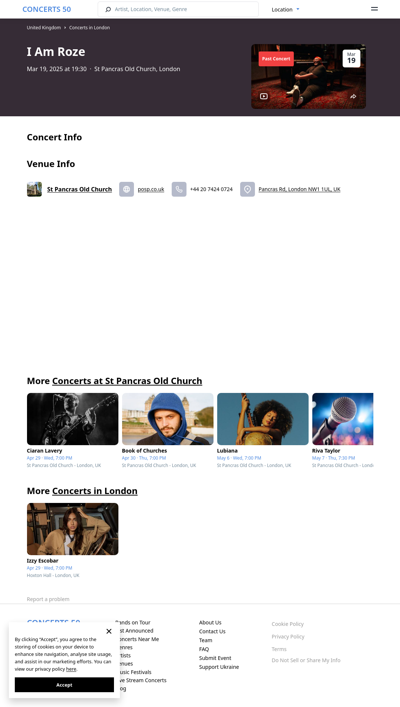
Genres (123, 647)
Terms (279, 649)
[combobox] (286, 9)
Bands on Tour (132, 622)
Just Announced (134, 630)
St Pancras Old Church (79, 189)
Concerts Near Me (137, 639)
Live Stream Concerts (140, 680)
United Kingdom (44, 27)
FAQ (204, 649)
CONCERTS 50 (47, 9)
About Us (210, 622)
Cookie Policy (287, 623)
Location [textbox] (282, 9)
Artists (123, 655)
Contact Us (212, 631)
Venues (124, 663)
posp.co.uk (151, 189)
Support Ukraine (219, 666)
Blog (120, 688)
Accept (64, 684)
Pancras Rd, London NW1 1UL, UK (299, 189)
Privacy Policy (288, 636)
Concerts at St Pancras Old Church (127, 380)
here (71, 669)
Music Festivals (133, 672)
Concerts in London (89, 27)
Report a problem (48, 599)
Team (205, 640)
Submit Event (215, 657)
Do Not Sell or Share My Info (306, 660)
